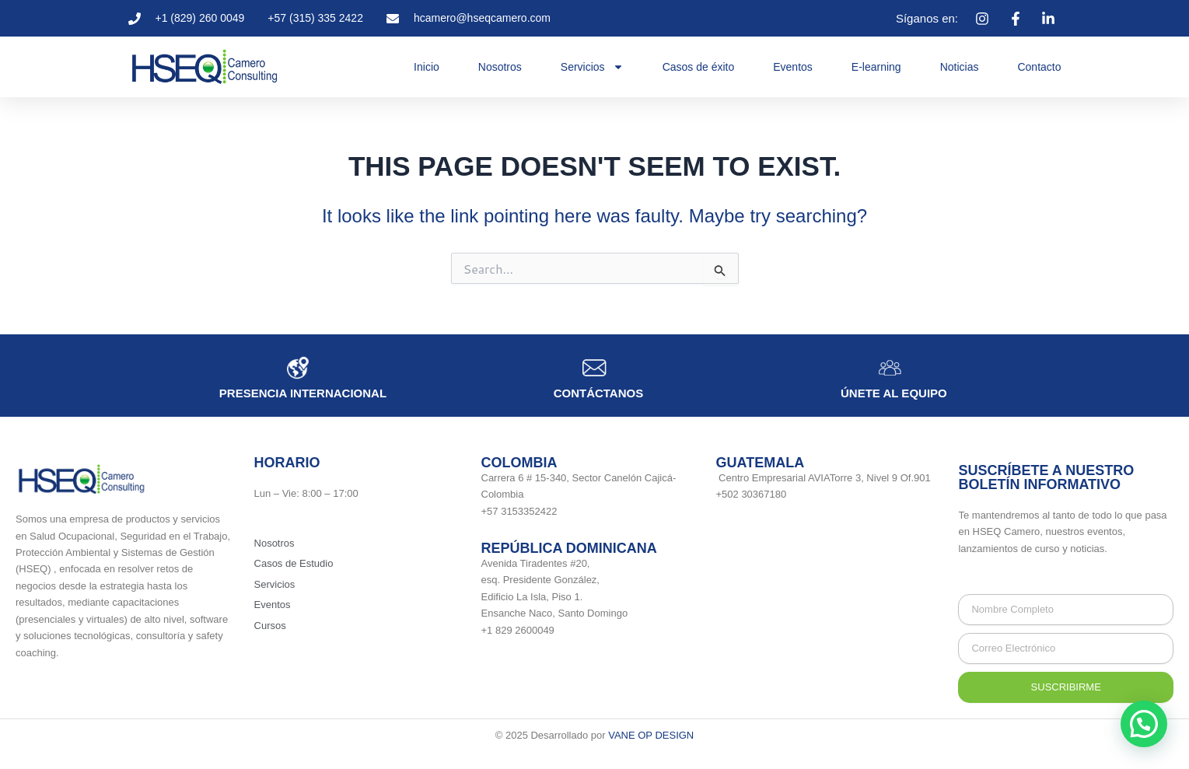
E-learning (876, 67)
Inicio (426, 67)
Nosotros (500, 67)
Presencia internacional (302, 393)
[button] (1144, 724)
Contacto (1039, 67)
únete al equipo (894, 393)
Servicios (592, 67)
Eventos (793, 67)
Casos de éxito (699, 67)
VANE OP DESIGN (651, 735)
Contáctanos (599, 393)
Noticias (959, 67)
